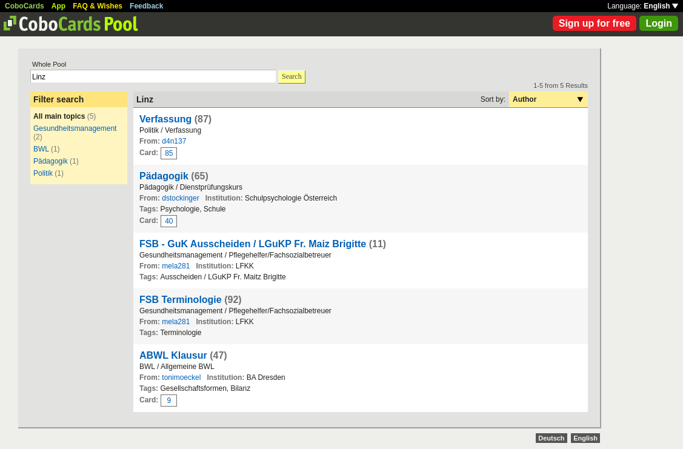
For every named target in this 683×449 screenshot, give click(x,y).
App (58, 6)
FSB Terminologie (180, 299)
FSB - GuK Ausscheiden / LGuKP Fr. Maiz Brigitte (254, 244)
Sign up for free (594, 23)
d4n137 (174, 141)
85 (169, 153)
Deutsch (551, 438)
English (661, 6)
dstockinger (180, 198)
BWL (41, 149)
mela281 (176, 266)
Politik (43, 173)
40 (169, 221)
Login (658, 23)
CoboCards (24, 6)
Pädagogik (50, 161)
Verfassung (165, 119)
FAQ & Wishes (97, 6)
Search (292, 76)
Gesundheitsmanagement (74, 128)
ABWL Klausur (173, 355)
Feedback (146, 6)
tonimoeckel (181, 377)
